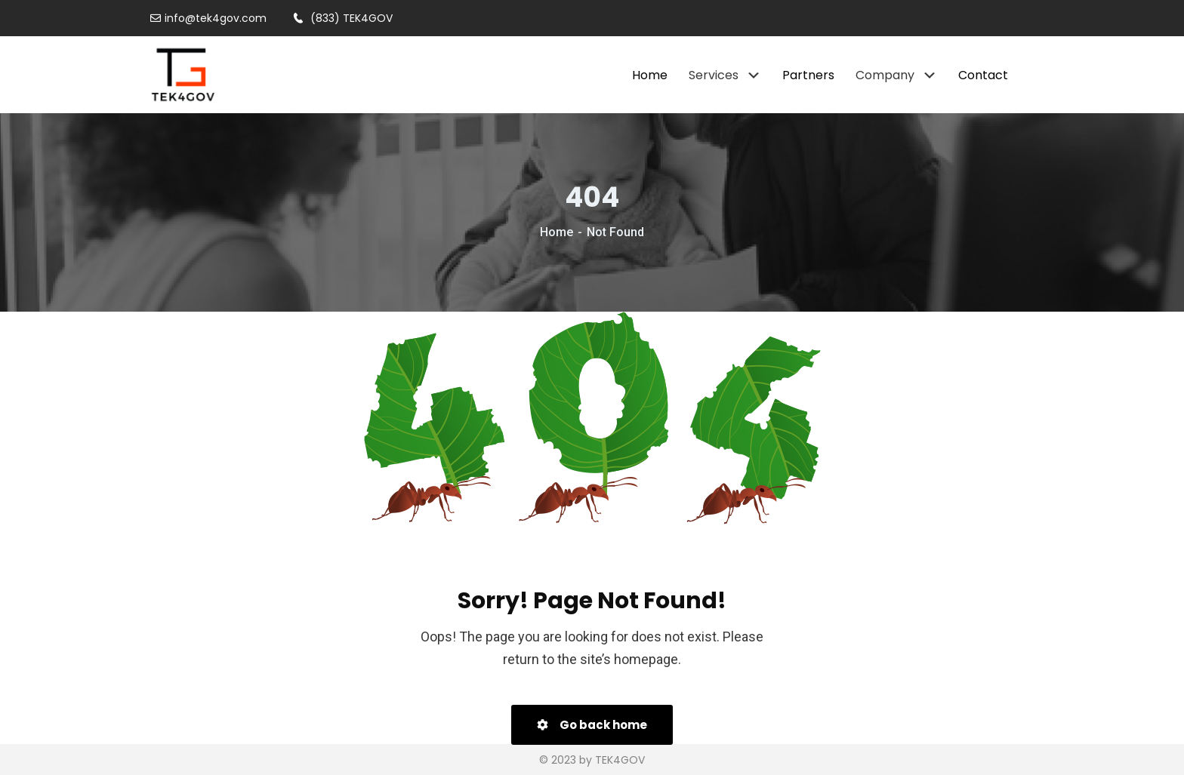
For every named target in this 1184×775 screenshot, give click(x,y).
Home (556, 232)
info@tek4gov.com (208, 18)
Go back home (592, 725)
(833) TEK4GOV (343, 18)
